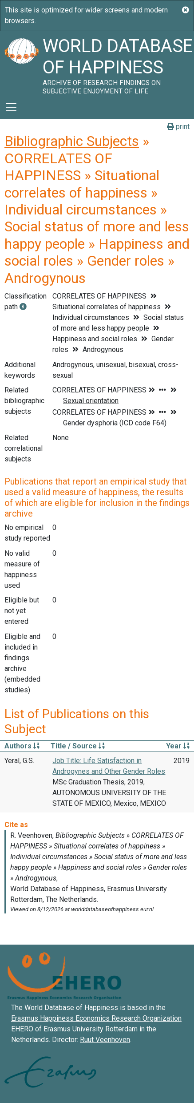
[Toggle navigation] (11, 107)
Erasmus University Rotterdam (91, 1029)
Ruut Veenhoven (105, 1039)
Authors (22, 746)
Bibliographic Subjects (71, 141)
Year (178, 746)
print (178, 126)
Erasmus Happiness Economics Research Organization (96, 1018)
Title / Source (78, 746)
